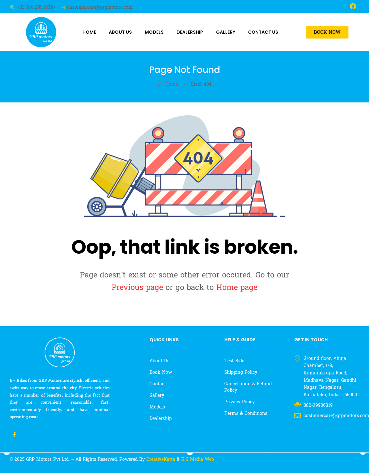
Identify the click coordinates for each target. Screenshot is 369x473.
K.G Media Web (197, 459)
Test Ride (234, 361)
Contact (158, 384)
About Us (120, 32)
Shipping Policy (240, 372)
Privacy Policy (239, 402)
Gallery (225, 32)
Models (154, 32)
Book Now (161, 372)
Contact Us (263, 32)
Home (89, 32)
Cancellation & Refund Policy (248, 387)
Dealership (189, 32)
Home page (236, 287)
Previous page (137, 287)
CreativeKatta (161, 459)
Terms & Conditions (245, 413)
